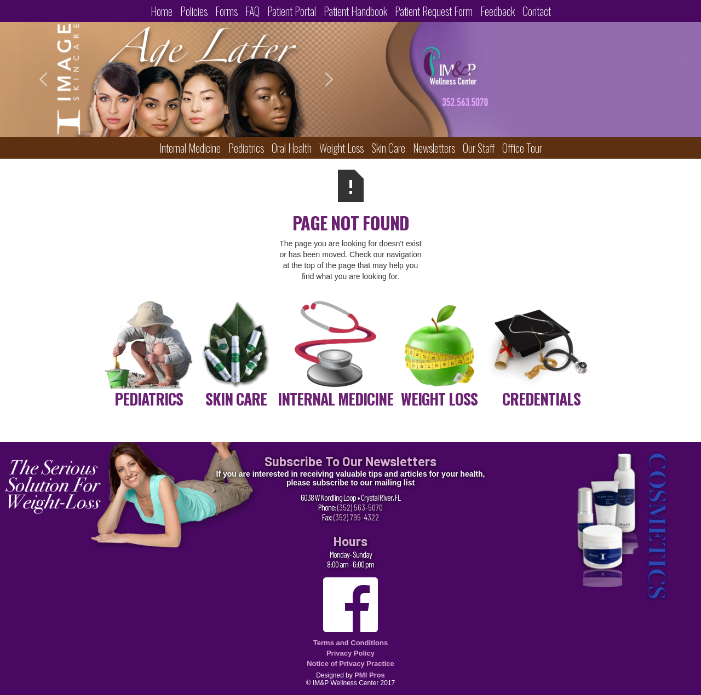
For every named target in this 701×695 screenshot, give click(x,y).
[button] (55, 79)
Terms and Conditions (350, 643)
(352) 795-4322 (356, 517)
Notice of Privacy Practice (350, 663)
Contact (536, 11)
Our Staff (479, 148)
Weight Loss (341, 148)
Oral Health (292, 148)
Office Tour (522, 148)
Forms (226, 11)
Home (162, 11)
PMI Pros (369, 675)
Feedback (497, 11)
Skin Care (388, 148)
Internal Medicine (190, 148)
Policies (194, 11)
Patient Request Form (434, 11)
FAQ (252, 11)
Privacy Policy (350, 653)
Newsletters (434, 148)
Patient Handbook (355, 11)
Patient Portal (291, 11)
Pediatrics (246, 148)
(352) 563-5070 (360, 507)
